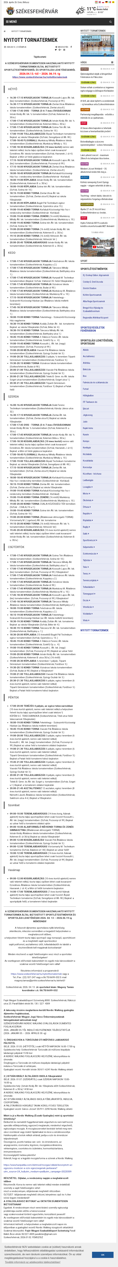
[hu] (96, 2)
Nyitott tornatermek (94, 630)
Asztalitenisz (89, 356)
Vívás (85, 620)
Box (85, 376)
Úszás (85, 600)
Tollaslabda (88, 587)
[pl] (103, 2)
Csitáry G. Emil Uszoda (93, 281)
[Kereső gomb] (110, 22)
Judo (85, 421)
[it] (110, 2)
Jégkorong (87, 415)
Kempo (86, 441)
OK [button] (102, 1255)
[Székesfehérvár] (32, 10)
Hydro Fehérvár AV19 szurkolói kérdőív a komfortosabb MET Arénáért (97, 225)
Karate (86, 434)
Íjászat (86, 408)
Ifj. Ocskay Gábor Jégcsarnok (96, 275)
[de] (106, 2)
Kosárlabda (88, 460)
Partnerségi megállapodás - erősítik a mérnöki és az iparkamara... (97, 116)
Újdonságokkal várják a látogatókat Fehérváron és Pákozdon (96, 76)
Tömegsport (88, 593)
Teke (85, 567)
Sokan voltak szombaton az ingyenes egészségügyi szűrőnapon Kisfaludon (97, 89)
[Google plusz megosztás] (60, 50)
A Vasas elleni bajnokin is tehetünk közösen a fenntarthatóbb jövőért (96, 130)
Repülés (86, 513)
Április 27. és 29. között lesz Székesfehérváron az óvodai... (94, 211)
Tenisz (86, 573)
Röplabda (87, 520)
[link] (97, 46)
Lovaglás (87, 487)
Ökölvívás (87, 500)
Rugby (85, 527)
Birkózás (87, 369)
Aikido (86, 350)
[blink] (113, 2)
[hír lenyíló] (112, 62)
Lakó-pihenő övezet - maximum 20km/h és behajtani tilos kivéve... (95, 157)
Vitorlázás (87, 607)
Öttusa (86, 507)
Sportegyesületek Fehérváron (93, 329)
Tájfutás (86, 560)
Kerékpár (87, 447)
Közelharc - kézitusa (92, 473)
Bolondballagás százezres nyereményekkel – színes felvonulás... (97, 143)
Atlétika (86, 363)
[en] (100, 2)
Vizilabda (87, 613)
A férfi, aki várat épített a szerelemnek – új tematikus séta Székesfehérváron (97, 103)
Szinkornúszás (89, 553)
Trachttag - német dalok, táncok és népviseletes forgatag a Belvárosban (97, 197)
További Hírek (97, 232)
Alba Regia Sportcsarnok (94, 301)
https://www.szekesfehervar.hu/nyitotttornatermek (39, 77)
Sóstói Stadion (89, 288)
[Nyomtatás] (64, 50)
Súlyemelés (88, 547)
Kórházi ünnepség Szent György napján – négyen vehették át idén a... (96, 184)
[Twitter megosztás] (56, 50)
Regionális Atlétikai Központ (95, 317)
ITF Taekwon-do (90, 402)
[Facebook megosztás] (71, 47)
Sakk (85, 533)
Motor (85, 493)
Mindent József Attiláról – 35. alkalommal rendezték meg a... (94, 170)
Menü (11, 22)
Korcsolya (87, 467)
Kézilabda (87, 454)
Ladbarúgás (88, 480)
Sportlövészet (89, 540)
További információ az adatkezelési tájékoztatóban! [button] (32, 1262)
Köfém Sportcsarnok (92, 295)
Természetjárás (90, 580)
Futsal (85, 389)
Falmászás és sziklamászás (95, 382)
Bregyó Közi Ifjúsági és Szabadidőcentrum (93, 309)
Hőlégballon (88, 395)
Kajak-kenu (88, 428)
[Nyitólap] (5, 31)
